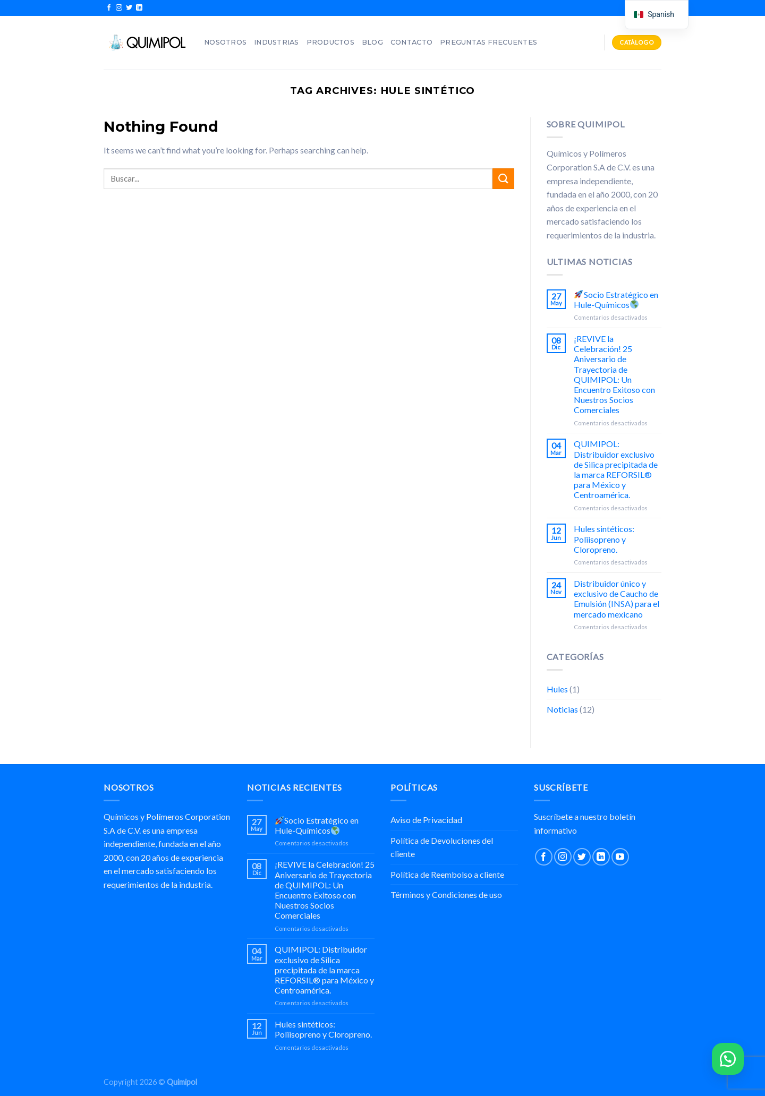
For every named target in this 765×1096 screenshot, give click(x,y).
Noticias (562, 709)
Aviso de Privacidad (426, 820)
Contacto (411, 42)
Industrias (276, 42)
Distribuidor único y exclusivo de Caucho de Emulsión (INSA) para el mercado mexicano (616, 598)
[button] (728, 1059)
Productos (330, 42)
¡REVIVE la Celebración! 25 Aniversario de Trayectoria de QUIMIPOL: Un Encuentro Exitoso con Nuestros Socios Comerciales (614, 374)
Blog (372, 42)
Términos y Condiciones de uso (446, 894)
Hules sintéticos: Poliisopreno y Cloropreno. (604, 539)
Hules (557, 689)
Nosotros (225, 42)
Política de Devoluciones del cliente (441, 847)
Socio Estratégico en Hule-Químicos (616, 299)
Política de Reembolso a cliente (447, 874)
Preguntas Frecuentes (488, 42)
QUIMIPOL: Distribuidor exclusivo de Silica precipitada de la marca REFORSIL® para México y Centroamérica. (616, 469)
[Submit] (503, 178)
